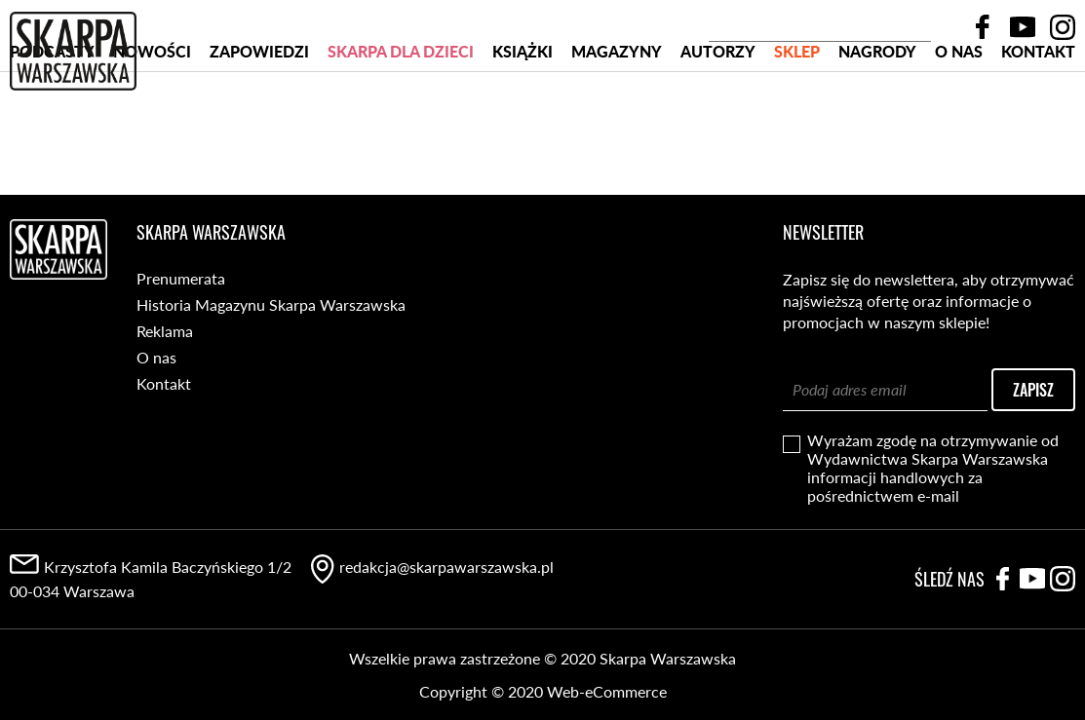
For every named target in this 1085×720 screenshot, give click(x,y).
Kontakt (1038, 125)
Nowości (152, 125)
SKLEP (797, 125)
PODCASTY (52, 125)
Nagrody (877, 125)
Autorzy (718, 125)
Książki (522, 125)
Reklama (164, 331)
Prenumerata (180, 278)
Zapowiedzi (259, 125)
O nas (959, 125)
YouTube (1022, 27)
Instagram (1062, 27)
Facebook (982, 27)
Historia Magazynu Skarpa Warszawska (271, 304)
